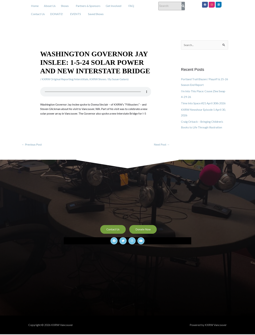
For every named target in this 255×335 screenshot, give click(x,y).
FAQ (131, 5)
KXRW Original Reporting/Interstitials (65, 79)
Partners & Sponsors (88, 5)
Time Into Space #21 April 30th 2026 (203, 103)
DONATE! (56, 14)
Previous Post (32, 144)
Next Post (162, 144)
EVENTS (75, 14)
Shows (65, 5)
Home (35, 5)
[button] (65, 6)
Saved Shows (96, 14)
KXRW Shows (97, 79)
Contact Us (38, 14)
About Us (50, 5)
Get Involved (113, 5)
